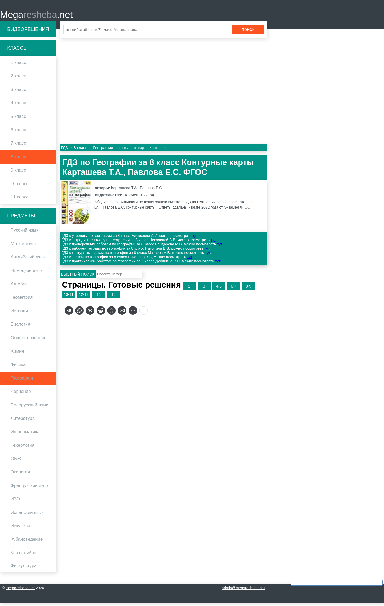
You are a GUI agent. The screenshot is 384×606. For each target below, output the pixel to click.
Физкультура (24, 569)
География (22, 381)
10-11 (68, 298)
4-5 (219, 289)
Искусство (21, 529)
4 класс (18, 106)
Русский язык (24, 233)
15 (113, 298)
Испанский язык (27, 515)
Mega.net (36, 16)
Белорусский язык (29, 408)
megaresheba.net (20, 591)
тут (195, 239)
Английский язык (28, 260)
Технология (22, 448)
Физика (18, 367)
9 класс (18, 173)
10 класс (20, 186)
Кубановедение (27, 542)
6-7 (233, 289)
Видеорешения (28, 32)
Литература (23, 421)
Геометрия (22, 300)
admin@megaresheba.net (243, 591)
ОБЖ (16, 461)
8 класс (18, 159)
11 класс (20, 200)
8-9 (248, 289)
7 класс (18, 146)
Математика (23, 246)
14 (99, 298)
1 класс (18, 66)
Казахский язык (26, 556)
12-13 (84, 298)
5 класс (18, 119)
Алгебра (19, 287)
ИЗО (15, 502)
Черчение (21, 394)
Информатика (25, 435)
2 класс (18, 79)
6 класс (18, 132)
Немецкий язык (26, 273)
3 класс (18, 92)
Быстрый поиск (77, 277)
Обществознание (28, 341)
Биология (20, 327)
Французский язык (30, 488)
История (19, 314)
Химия (17, 354)
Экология (20, 475)
